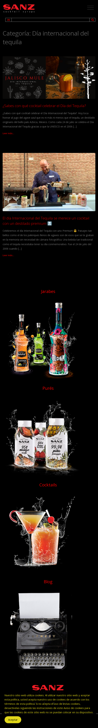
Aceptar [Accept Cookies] (13, 721)
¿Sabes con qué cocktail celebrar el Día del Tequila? (44, 105)
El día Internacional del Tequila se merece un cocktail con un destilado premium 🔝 (46, 221)
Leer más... (8, 133)
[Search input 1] (51, 20)
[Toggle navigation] (90, 8)
